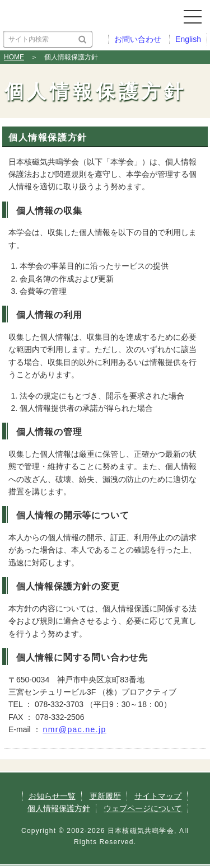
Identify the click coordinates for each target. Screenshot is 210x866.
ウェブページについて (143, 808)
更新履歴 (105, 796)
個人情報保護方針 (58, 808)
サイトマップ (157, 796)
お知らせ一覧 (52, 796)
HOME (14, 57)
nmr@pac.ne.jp (74, 729)
